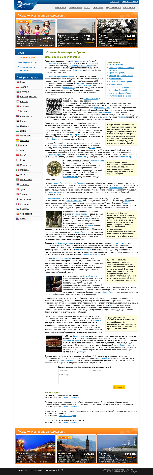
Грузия (23, 111)
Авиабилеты (75, 8)
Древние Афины (115, 79)
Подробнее (48, 457)
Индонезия (25, 136)
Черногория (26, 214)
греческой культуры (119, 243)
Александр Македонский (61, 258)
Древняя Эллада (115, 84)
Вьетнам (24, 106)
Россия (23, 82)
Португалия (26, 179)
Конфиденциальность (34, 470)
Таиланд (24, 184)
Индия (23, 131)
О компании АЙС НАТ (54, 470)
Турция (23, 194)
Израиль (24, 126)
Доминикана (26, 116)
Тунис (23, 189)
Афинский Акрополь (117, 73)
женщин (79, 70)
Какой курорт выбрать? (29, 62)
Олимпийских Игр (91, 99)
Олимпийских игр (105, 112)
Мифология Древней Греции (120, 93)
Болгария (24, 92)
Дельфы (104, 117)
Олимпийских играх (82, 232)
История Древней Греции (119, 87)
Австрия (24, 87)
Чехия (23, 219)
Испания (24, 140)
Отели (87, 8)
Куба (22, 160)
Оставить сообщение (70, 398)
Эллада (90, 225)
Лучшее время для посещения (27, 68)
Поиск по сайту (130, 2)
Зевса (71, 135)
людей (85, 218)
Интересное (129, 8)
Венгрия (24, 101)
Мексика (24, 170)
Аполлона (94, 63)
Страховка (98, 8)
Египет (23, 121)
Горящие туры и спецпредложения (42, 431)
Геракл (77, 135)
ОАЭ (22, 175)
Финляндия (25, 199)
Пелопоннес (81, 157)
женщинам (97, 321)
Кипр (22, 150)
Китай (23, 155)
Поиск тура (60, 8)
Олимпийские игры (116, 65)
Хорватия (24, 209)
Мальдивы (25, 165)
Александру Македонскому (80, 66)
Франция (24, 204)
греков (81, 83)
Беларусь (22, 453)
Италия (23, 145)
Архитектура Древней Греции (121, 76)
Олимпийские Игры (102, 108)
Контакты (114, 2)
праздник (127, 203)
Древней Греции (67, 76)
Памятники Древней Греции (120, 96)
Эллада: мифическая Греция (120, 81)
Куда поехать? (113, 8)
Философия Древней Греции (120, 90)
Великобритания (28, 97)
